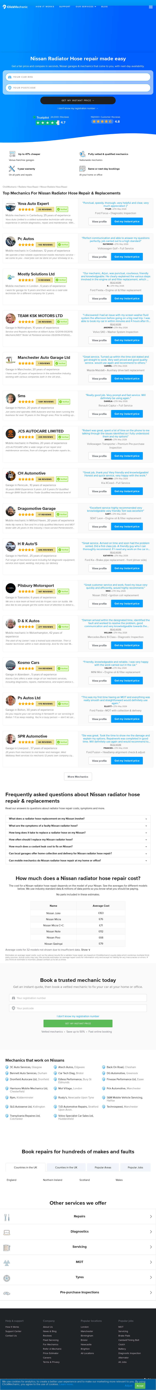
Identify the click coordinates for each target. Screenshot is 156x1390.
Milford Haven (37, 514)
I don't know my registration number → (78, 102)
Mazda (91, 364)
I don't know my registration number (78, 1010)
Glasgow (37, 1061)
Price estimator (51, 1347)
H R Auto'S (27, 538)
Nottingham (24, 322)
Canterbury (35, 209)
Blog (104, 6)
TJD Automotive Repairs (72, 1100)
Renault (103, 399)
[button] (150, 7)
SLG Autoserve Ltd (21, 1100)
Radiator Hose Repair (28, 181)
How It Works (45, 6)
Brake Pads (124, 1330)
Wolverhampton (38, 627)
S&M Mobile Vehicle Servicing (124, 1091)
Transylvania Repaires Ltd (25, 1110)
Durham (42, 1067)
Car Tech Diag (66, 1067)
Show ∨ (85, 944)
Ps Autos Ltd (29, 692)
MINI (93, 666)
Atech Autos (65, 1061)
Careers (47, 1352)
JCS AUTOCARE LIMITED (41, 425)
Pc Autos (26, 233)
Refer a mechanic (52, 1343)
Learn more (66, 1384)
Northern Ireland (52, 1174)
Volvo (96, 326)
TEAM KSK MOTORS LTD (40, 310)
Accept (140, 1386)
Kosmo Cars (28, 657)
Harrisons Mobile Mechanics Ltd (28, 1082)
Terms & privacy (51, 1356)
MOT (79, 1256)
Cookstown (36, 244)
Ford (98, 207)
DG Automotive (116, 1067)
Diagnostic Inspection (123, 207)
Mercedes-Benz (97, 631)
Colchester (16, 1113)
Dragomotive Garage (37, 503)
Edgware (79, 1061)
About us (48, 1321)
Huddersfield (66, 1113)
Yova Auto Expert (33, 197)
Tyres (80, 1271)
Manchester (24, 363)
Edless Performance (70, 1073)
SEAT (93, 512)
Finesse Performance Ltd (121, 1073)
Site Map (9, 1378)
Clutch (121, 1339)
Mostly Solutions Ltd (36, 268)
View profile (99, 215)
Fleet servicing (51, 1334)
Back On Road (115, 1061)
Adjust (128, 1385)
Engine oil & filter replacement (123, 284)
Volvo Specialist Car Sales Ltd (75, 1110)
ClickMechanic (10, 181)
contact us (48, 954)
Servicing (80, 1241)
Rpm (12, 1091)
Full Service (127, 242)
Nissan (96, 589)
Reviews (60, 111)
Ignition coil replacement (124, 589)
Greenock (132, 1067)
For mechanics (50, 1339)
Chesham (130, 1061)
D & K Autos (28, 615)
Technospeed (115, 1100)
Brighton (85, 1343)
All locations (87, 1347)
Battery (122, 1343)
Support (65, 6)
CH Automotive (32, 467)
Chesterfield (17, 1085)
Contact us (11, 1330)
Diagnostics (80, 1226)
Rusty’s (62, 1091)
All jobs (122, 1356)
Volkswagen (105, 242)
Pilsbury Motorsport (36, 580)
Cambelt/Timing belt (128, 1334)
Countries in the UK (25, 1161)
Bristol (84, 1334)
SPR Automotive (32, 730)
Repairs (79, 1210)
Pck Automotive (116, 1082)
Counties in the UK (66, 1161)
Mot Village (65, 1082)
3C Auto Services (20, 1061)
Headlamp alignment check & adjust (124, 746)
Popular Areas (103, 1161)
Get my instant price (127, 215)
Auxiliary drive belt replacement (126, 364)
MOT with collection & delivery (123, 704)
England (11, 1174)
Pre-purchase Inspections (79, 1286)
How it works (12, 1321)
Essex (140, 1073)
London (77, 1082)
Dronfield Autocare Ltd (23, 1073)
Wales (119, 1174)
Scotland (84, 1174)
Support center (13, 1325)
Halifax (111, 1094)
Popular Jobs (135, 1161)
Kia (103, 477)
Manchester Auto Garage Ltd (44, 352)
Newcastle (86, 1339)
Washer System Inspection (122, 326)
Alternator (123, 1352)
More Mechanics (78, 770)
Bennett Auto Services (23, 1067)
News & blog (49, 1325)
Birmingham (87, 1330)
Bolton (21, 703)
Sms (21, 390)
